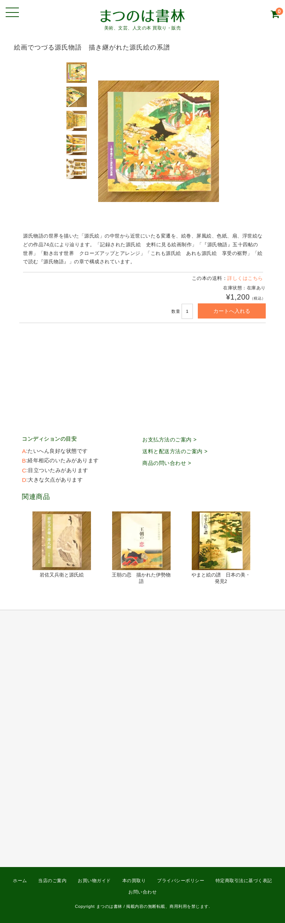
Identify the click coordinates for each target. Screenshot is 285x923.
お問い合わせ (142, 892)
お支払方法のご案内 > (169, 440)
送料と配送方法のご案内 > (175, 451)
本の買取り (134, 880)
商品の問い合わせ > (166, 463)
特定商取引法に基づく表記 (244, 880)
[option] (77, 73)
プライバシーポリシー (180, 880)
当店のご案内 (52, 880)
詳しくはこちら (245, 278)
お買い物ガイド (94, 880)
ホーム (20, 880)
